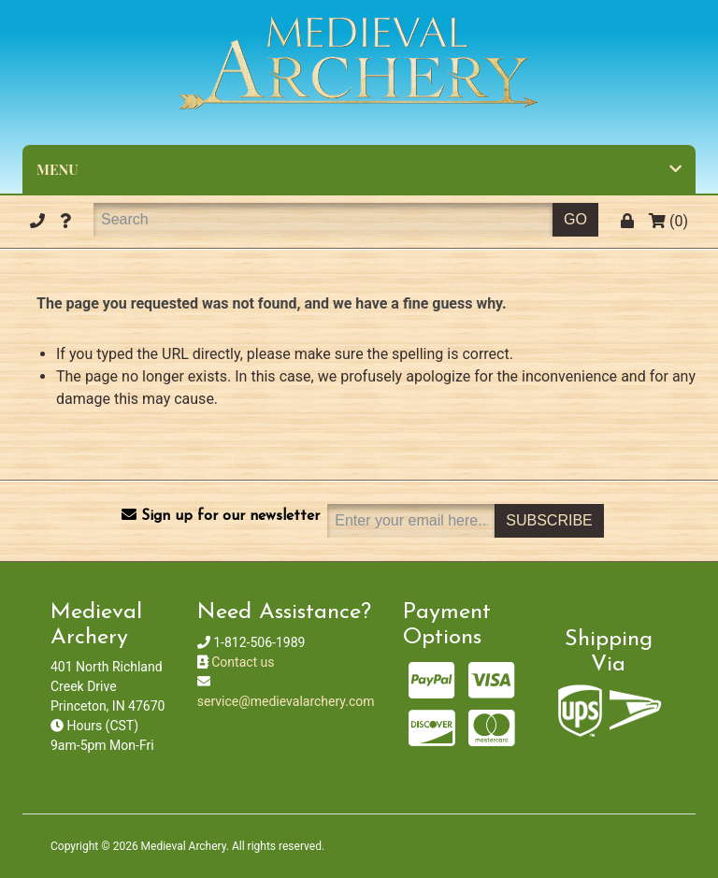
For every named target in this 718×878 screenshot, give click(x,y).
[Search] (323, 220)
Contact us (242, 662)
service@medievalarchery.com (286, 701)
